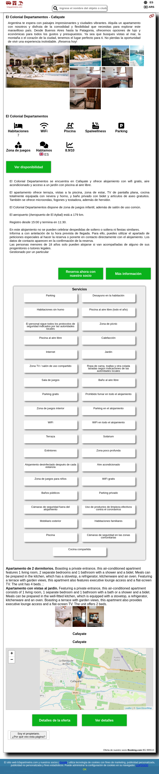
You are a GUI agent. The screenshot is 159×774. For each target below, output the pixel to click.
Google (63, 762)
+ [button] (11, 654)
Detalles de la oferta (54, 720)
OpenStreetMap (144, 708)
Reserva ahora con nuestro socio (80, 273)
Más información (128, 273)
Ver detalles (104, 720)
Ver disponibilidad (28, 167)
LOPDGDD (142, 765)
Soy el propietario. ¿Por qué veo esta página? (28, 735)
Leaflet (128, 708)
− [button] (11, 660)
